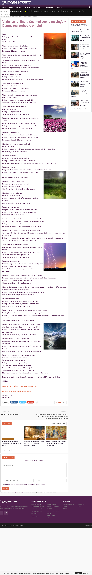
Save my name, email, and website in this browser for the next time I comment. (25, 482)
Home (4, 7)
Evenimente (44, 11)
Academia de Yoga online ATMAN (53, 510)
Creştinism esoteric (8, 436)
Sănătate (60, 7)
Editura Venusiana (51, 515)
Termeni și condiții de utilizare (68, 503)
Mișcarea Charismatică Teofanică (53, 505)
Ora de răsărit (80, 11)
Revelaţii (52, 11)
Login (72, 11)
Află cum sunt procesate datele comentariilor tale (42, 490)
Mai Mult (70, 7)
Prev (4, 448)
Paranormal (49, 7)
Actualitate (3, 11)
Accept (78, 573)
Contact (65, 11)
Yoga (11, 7)
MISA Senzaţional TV (36, 502)
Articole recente (5, 14)
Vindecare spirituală (36, 509)
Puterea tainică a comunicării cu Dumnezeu (16, 389)
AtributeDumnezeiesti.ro (37, 504)
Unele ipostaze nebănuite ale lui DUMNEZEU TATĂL (19, 384)
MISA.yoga (34, 511)
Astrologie (37, 7)
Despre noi (36, 11)
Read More (86, 573)
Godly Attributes (39, 506)
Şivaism (27, 7)
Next (9, 448)
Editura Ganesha (51, 513)
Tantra (18, 7)
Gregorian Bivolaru (51, 502)
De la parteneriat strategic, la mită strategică (84, 44)
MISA (59, 11)
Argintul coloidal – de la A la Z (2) (11, 412)
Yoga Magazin (35, 514)
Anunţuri (27, 11)
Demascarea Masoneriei (16, 11)
